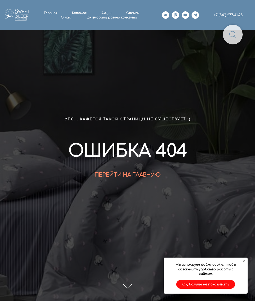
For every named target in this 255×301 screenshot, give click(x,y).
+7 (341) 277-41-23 (228, 15)
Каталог (79, 13)
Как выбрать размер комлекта (111, 17)
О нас (66, 17)
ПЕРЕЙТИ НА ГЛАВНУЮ (127, 175)
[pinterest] (175, 15)
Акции (106, 13)
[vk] (165, 15)
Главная (50, 13)
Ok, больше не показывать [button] (205, 284)
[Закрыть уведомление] (243, 261)
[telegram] (195, 15)
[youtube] (185, 15)
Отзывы (132, 13)
